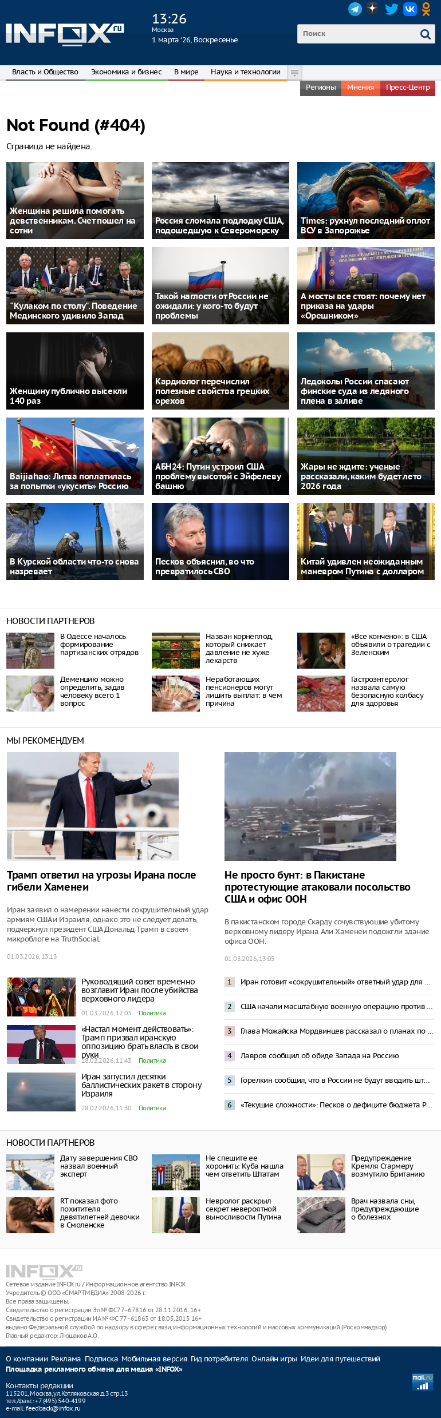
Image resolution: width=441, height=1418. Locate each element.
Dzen (373, 9)
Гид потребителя (219, 1359)
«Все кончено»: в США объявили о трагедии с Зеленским (390, 644)
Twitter (392, 9)
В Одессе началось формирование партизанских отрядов (99, 644)
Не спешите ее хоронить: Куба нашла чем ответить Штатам (245, 1166)
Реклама (66, 1359)
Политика (152, 1013)
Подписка (101, 1359)
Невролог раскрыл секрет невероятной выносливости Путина (244, 1209)
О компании (27, 1359)
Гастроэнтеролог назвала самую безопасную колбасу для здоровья (387, 691)
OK (428, 9)
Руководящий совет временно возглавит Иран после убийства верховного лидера (139, 990)
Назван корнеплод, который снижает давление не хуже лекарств (239, 648)
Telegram (355, 9)
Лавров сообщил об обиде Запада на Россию (320, 1055)
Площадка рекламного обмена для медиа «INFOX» (94, 1369)
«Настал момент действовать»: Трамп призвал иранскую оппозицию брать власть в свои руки (140, 1042)
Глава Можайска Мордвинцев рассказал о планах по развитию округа (337, 1031)
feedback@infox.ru (53, 1408)
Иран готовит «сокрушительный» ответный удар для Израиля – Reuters (337, 982)
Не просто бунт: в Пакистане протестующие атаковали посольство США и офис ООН (318, 887)
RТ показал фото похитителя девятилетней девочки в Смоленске (99, 1213)
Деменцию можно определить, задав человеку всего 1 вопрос (92, 691)
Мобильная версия (154, 1359)
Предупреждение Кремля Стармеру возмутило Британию (387, 1166)
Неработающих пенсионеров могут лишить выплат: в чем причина (244, 691)
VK (410, 9)
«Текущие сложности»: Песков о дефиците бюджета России (337, 1105)
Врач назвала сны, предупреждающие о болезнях (385, 1209)
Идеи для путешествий (340, 1359)
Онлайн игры (274, 1359)
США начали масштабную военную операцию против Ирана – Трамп (337, 1006)
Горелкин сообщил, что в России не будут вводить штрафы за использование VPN (337, 1080)
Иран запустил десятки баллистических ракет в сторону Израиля (140, 1085)
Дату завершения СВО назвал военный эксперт (99, 1166)
